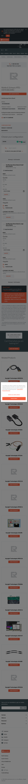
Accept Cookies (14, 398)
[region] (14, 392)
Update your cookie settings (14, 394)
